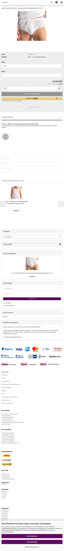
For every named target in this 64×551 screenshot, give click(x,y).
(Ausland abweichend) (40, 57)
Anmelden (32, 298)
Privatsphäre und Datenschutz (10, 397)
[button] (5, 88)
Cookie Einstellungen (7, 403)
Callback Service (6, 400)
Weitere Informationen (32, 547)
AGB (3, 394)
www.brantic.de (6, 475)
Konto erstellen (7, 303)
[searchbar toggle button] (51, 2)
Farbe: (3, 62)
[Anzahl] (32, 88)
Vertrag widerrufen (7, 387)
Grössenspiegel (6, 168)
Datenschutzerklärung (8, 532)
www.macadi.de (6, 477)
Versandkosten (6, 381)
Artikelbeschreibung (7, 117)
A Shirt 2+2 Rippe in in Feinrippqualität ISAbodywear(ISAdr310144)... (16, 202)
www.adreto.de (6, 474)
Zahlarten (4, 390)
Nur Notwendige (32, 542)
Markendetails (6, 163)
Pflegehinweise (6, 158)
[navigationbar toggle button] (61, 2)
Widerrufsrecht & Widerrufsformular (11, 384)
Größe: (3, 71)
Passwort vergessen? (8, 305)
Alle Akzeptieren (32, 536)
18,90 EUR (32, 276)
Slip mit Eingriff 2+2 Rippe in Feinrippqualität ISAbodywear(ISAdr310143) (32, 273)
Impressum (5, 375)
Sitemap (5, 316)
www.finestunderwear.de (8, 479)
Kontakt (4, 378)
